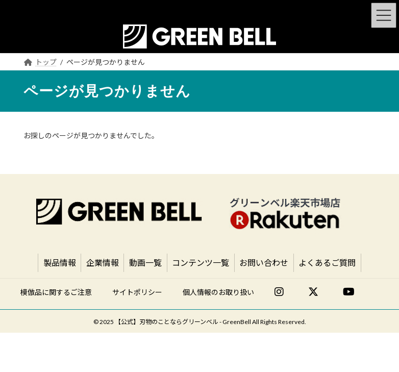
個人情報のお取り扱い (218, 292)
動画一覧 (145, 262)
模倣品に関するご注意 (56, 292)
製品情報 (59, 262)
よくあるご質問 (327, 262)
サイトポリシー (137, 292)
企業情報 (102, 262)
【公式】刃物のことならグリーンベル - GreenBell (183, 322)
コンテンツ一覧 (200, 262)
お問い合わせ (263, 262)
